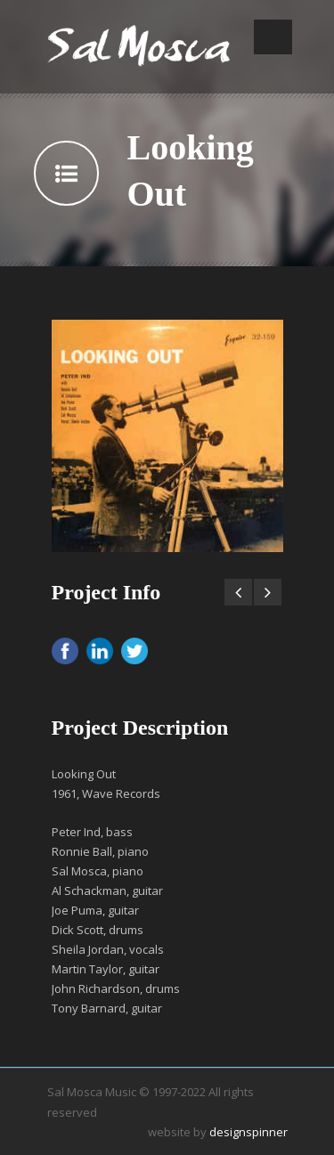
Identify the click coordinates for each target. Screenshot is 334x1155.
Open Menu (273, 37)
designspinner (248, 1132)
